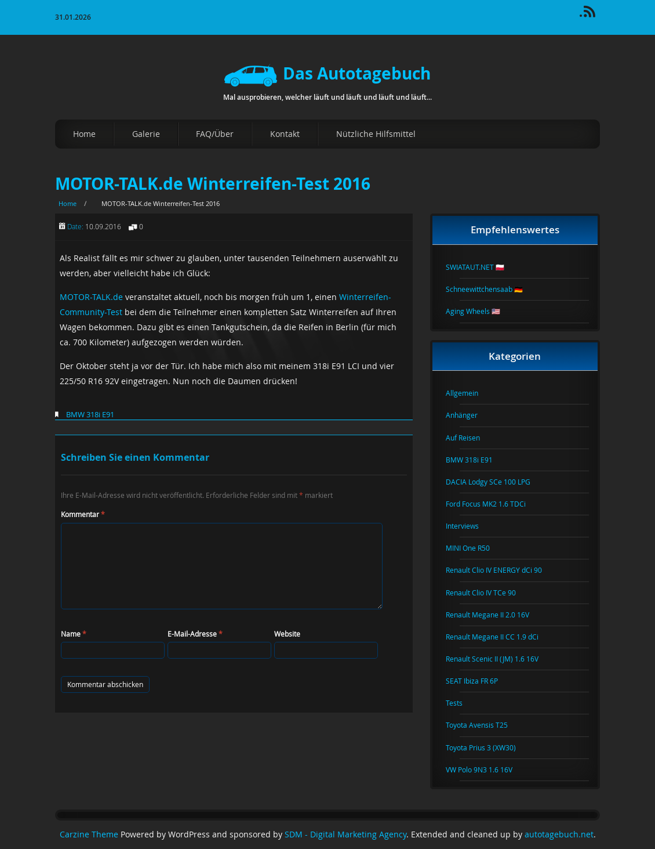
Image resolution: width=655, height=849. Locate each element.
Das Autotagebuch (327, 73)
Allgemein (469, 393)
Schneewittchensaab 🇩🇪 (491, 289)
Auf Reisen (470, 437)
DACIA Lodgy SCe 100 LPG (495, 481)
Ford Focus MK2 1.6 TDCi (493, 503)
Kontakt (285, 133)
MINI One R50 (475, 547)
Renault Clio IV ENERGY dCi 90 (501, 570)
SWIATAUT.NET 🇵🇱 (482, 267)
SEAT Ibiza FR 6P (479, 680)
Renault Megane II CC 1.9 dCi (499, 636)
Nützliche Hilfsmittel (376, 133)
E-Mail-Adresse (195, 633)
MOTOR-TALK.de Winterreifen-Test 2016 (212, 183)
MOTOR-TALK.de (91, 296)
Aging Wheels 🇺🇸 (480, 311)
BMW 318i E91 (90, 414)
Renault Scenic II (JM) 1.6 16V (499, 658)
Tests (461, 702)
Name (73, 633)
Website (287, 633)
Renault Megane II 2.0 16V (494, 614)
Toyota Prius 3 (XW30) (488, 747)
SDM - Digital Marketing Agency (345, 834)
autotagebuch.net (559, 834)
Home (84, 133)
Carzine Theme (89, 834)
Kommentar (83, 514)
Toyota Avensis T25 (484, 724)
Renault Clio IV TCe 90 (488, 592)
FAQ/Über (215, 133)
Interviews (469, 525)
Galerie (146, 133)
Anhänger (469, 415)
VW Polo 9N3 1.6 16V (486, 769)
